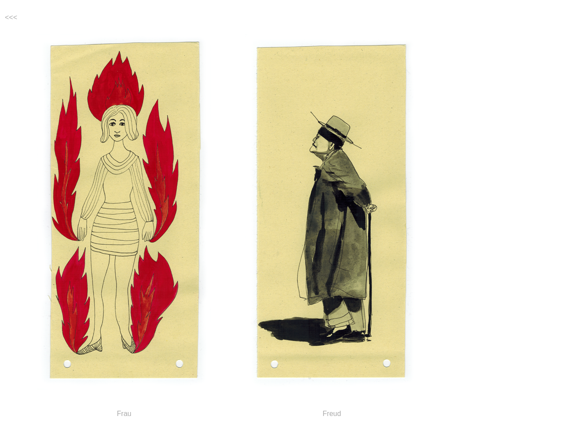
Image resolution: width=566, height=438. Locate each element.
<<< (11, 17)
